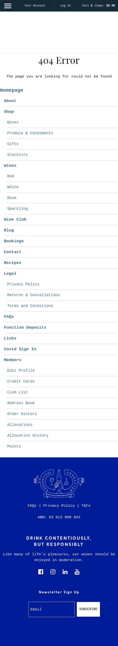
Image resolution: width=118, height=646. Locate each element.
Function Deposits (25, 327)
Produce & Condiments (30, 133)
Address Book (21, 403)
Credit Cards (21, 381)
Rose (11, 198)
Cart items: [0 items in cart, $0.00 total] (98, 5)
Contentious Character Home (59, 34)
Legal (10, 273)
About (10, 101)
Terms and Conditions (30, 306)
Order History (22, 414)
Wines (13, 122)
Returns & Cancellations (33, 295)
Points (14, 446)
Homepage (11, 90)
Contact (12, 252)
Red (10, 176)
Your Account (35, 5)
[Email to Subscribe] (51, 609)
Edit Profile (21, 371)
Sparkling (17, 209)
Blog (9, 230)
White (13, 187)
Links (10, 338)
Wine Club (15, 219)
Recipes (12, 263)
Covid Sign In (20, 349)
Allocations (20, 425)
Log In (65, 5)
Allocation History (27, 436)
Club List (17, 392)
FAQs (9, 316)
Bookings (14, 241)
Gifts (13, 144)
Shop (9, 111)
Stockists (17, 155)
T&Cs (85, 506)
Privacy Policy (23, 284)
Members (12, 360)
